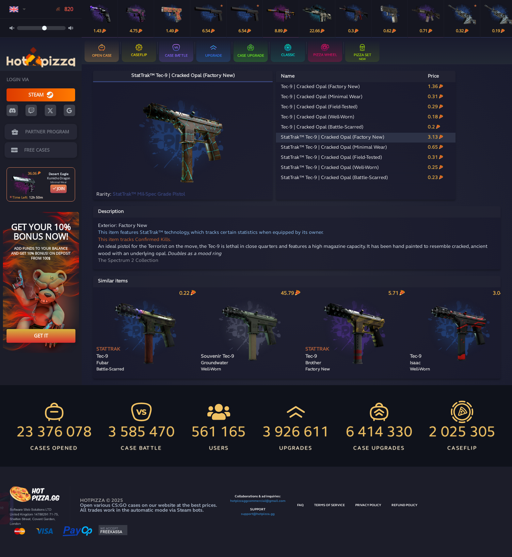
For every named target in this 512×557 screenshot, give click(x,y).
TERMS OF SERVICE (329, 505)
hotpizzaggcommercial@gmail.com (257, 501)
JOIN (58, 188)
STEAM (40, 94)
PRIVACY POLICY (368, 505)
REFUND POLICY (404, 505)
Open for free (61, 508)
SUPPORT (257, 509)
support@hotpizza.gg (258, 514)
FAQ (300, 505)
